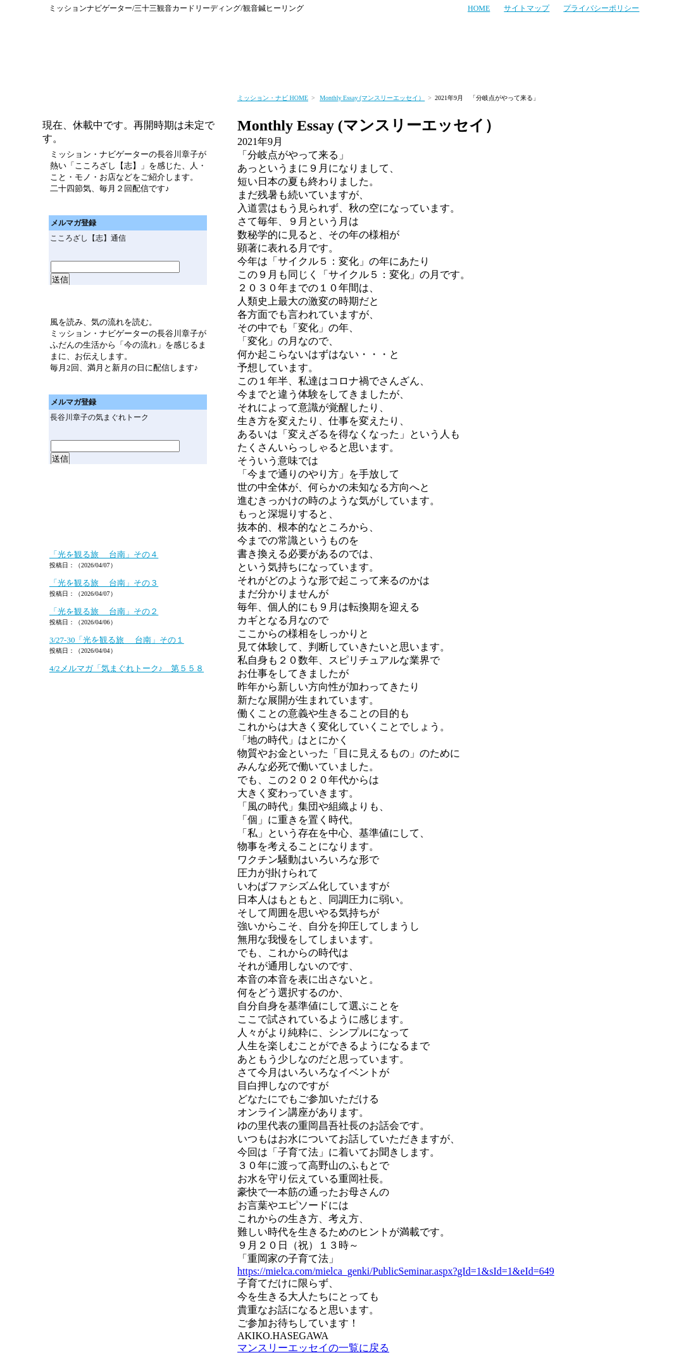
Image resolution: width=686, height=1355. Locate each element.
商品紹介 (492, 68)
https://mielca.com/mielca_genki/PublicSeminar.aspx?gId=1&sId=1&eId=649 (395, 1271)
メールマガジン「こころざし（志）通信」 (128, 106)
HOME (479, 8)
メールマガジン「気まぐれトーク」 (128, 300)
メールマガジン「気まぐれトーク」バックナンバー (174, 384)
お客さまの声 (194, 68)
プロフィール (554, 68)
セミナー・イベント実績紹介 (401, 68)
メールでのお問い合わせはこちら (584, 32)
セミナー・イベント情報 (281, 68)
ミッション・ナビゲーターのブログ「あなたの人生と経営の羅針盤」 (128, 529)
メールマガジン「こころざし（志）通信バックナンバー (174, 205)
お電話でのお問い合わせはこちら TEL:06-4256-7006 (455, 32)
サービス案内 (127, 68)
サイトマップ (526, 8)
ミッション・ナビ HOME (272, 97)
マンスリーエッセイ (128, 494)
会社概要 (616, 68)
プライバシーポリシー (601, 8)
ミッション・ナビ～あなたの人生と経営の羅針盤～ (112, 32)
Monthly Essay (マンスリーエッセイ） (372, 97)
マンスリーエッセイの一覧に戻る (313, 1347)
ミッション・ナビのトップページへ (67, 68)
